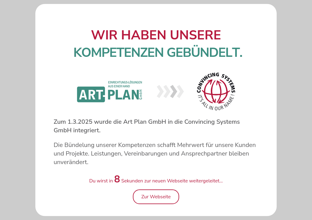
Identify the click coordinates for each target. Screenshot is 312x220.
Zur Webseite (156, 196)
